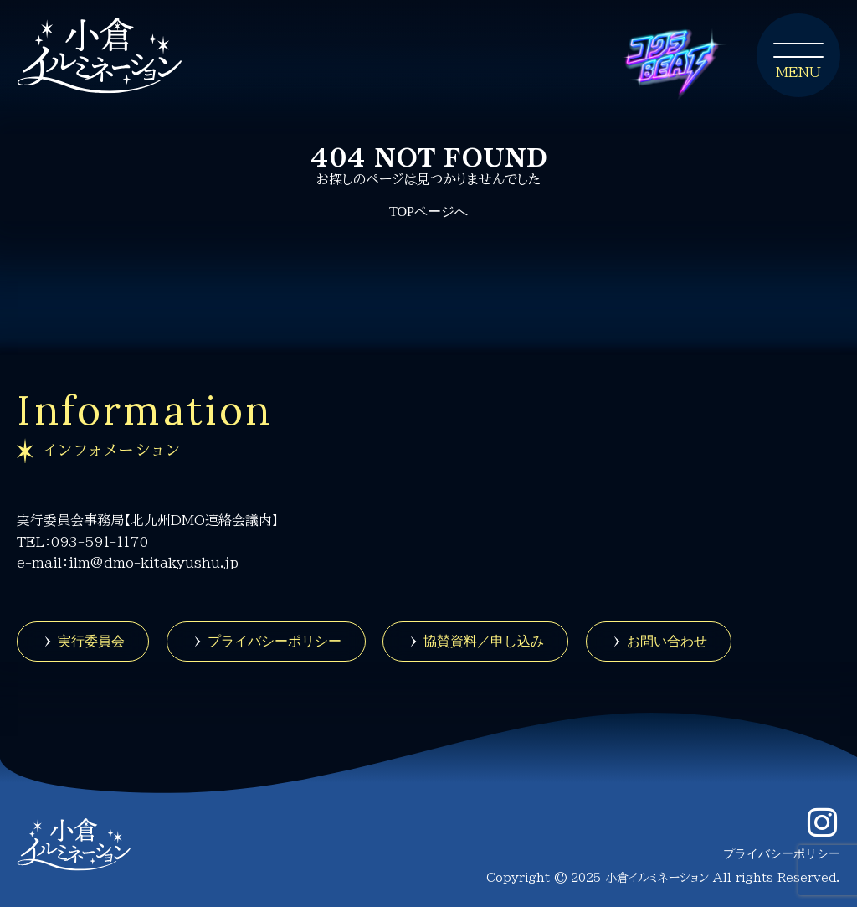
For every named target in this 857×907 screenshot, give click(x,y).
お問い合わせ (667, 640)
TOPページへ (428, 211)
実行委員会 (91, 640)
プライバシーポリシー (274, 640)
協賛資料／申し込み (483, 640)
